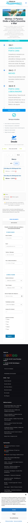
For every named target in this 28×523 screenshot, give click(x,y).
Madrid (7, 326)
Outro (7, 329)
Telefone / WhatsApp (10, 252)
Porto (7, 321)
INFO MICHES (14, 222)
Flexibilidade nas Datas (10, 301)
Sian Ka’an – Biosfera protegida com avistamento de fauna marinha (12, 467)
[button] (26, 494)
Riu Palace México (8, 386)
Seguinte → (10, 336)
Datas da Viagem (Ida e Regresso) (11, 293)
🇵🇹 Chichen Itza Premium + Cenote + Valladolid (12, 446)
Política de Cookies (9, 521)
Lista (16, 163)
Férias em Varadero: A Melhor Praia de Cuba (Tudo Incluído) (13, 419)
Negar (14, 514)
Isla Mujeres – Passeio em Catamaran (12, 475)
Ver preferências (14, 518)
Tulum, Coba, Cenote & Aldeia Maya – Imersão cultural (12, 458)
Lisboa (7, 319)
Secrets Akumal (7, 384)
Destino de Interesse (10, 278)
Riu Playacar (6, 395)
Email (7, 243)
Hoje (18, 155)
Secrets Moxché (7, 381)
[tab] (14, 219)
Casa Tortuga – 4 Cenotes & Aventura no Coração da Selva (13, 490)
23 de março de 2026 (9, 168)
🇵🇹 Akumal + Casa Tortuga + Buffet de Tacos (14, 454)
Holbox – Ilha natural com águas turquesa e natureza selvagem (13, 463)
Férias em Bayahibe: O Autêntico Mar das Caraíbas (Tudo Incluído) (13, 415)
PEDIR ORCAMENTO (14, 219)
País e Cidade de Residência (11, 260)
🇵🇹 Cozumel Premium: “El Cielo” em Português (11, 451)
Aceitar (14, 509)
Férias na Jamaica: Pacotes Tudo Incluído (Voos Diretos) (13, 424)
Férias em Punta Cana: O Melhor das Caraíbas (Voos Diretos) (12, 410)
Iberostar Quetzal (8, 389)
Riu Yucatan (6, 392)
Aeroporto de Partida (10, 317)
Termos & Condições (18, 521)
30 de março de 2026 (9, 175)
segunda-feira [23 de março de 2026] (17, 168)
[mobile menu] (26, 3)
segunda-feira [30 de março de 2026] (17, 175)
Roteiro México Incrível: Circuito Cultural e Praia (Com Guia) (13, 432)
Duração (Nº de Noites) (10, 309)
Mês (11, 163)
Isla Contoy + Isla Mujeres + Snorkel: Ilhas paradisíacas (13, 471)
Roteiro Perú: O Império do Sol (10, 436)
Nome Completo (9, 235)
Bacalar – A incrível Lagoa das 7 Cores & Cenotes (13, 483)
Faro (7, 324)
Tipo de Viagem (9, 285)
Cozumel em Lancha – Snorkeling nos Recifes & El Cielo (12, 479)
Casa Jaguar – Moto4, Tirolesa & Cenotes (13, 487)
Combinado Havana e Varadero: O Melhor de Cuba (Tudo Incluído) (13, 428)
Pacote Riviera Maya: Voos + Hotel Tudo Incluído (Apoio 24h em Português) (12, 406)
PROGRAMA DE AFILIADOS (10, 373)
